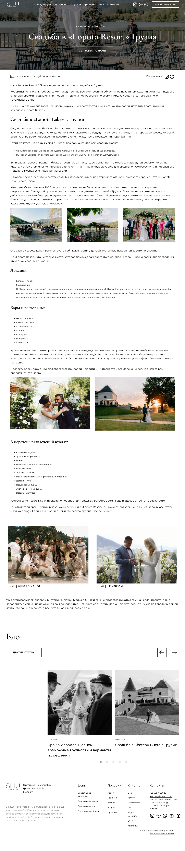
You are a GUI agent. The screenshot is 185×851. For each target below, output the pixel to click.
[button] (161, 652)
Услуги (131, 800)
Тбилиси (112, 800)
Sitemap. (144, 833)
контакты (113, 4)
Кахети (111, 795)
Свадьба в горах (86, 808)
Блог (130, 823)
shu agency (42, 4)
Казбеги (112, 805)
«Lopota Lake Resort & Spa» (28, 85)
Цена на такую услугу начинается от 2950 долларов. (91, 155)
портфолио (61, 4)
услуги (75, 4)
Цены (101, 4)
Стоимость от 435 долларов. (100, 150)
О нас (131, 795)
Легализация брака (88, 813)
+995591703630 (158, 795)
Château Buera (24, 289)
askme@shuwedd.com (161, 798)
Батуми (111, 810)
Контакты (133, 828)
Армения (89, 4)
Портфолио (134, 805)
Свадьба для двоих (88, 803)
